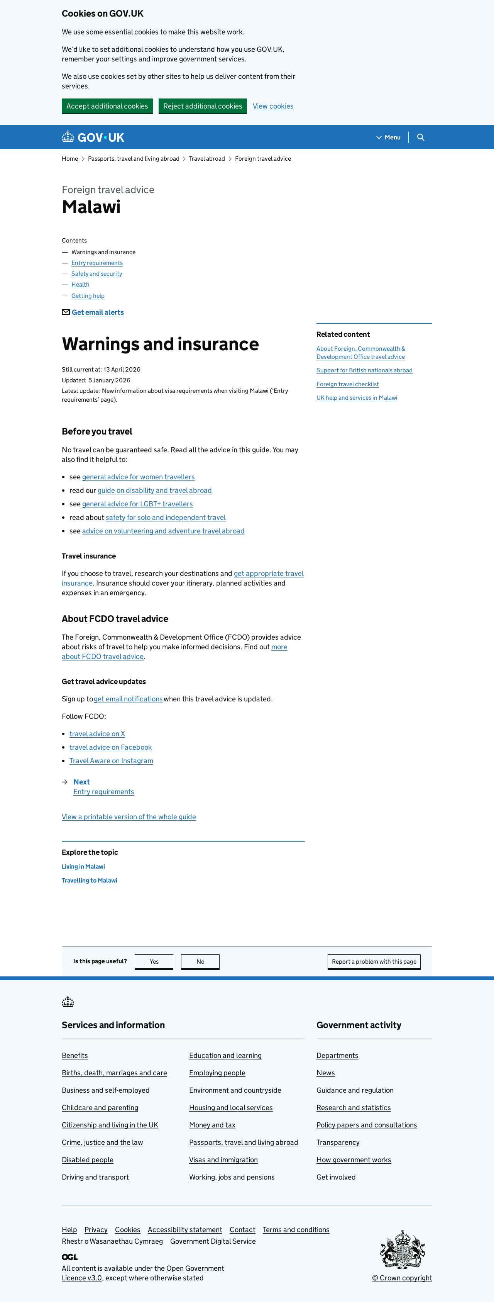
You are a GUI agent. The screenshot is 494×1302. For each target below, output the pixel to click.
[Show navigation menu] (389, 137)
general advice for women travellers (138, 476)
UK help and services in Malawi (357, 397)
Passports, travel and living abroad (133, 158)
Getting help (88, 295)
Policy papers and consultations (366, 1124)
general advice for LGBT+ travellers (137, 503)
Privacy (96, 1229)
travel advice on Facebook (110, 747)
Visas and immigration (223, 1159)
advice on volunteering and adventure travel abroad (163, 530)
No (208, 961)
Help (69, 1229)
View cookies (273, 106)
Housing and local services (231, 1107)
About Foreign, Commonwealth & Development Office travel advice (360, 352)
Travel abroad (207, 158)
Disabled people (87, 1159)
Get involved (336, 1177)
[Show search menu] (420, 137)
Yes (162, 961)
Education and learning (225, 1055)
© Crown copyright (402, 1277)
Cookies (127, 1229)
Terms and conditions (296, 1229)
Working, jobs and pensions (232, 1177)
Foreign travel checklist (347, 384)
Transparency (338, 1142)
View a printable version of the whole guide (129, 816)
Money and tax (212, 1124)
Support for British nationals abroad (364, 370)
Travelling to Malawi (89, 880)
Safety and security (96, 273)
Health (80, 284)
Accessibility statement (185, 1229)
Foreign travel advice (263, 158)
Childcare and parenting (100, 1107)
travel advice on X (97, 733)
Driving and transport (95, 1177)
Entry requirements (97, 263)
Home (70, 158)
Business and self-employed (106, 1090)
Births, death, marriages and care (114, 1072)
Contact (242, 1229)
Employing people (217, 1072)
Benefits (75, 1055)
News (325, 1072)
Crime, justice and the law (102, 1142)
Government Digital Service (213, 1241)
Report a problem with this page (374, 961)
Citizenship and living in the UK (110, 1124)
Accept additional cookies (107, 106)
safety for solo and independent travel (166, 517)
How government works (353, 1159)
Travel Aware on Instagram (111, 760)
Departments (337, 1055)
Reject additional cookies (202, 106)
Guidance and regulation (355, 1090)
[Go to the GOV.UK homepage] (93, 137)
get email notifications (128, 698)
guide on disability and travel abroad (155, 490)
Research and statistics (353, 1107)
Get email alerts (93, 312)
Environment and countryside (235, 1090)
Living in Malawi (83, 866)
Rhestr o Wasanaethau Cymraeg (112, 1241)
